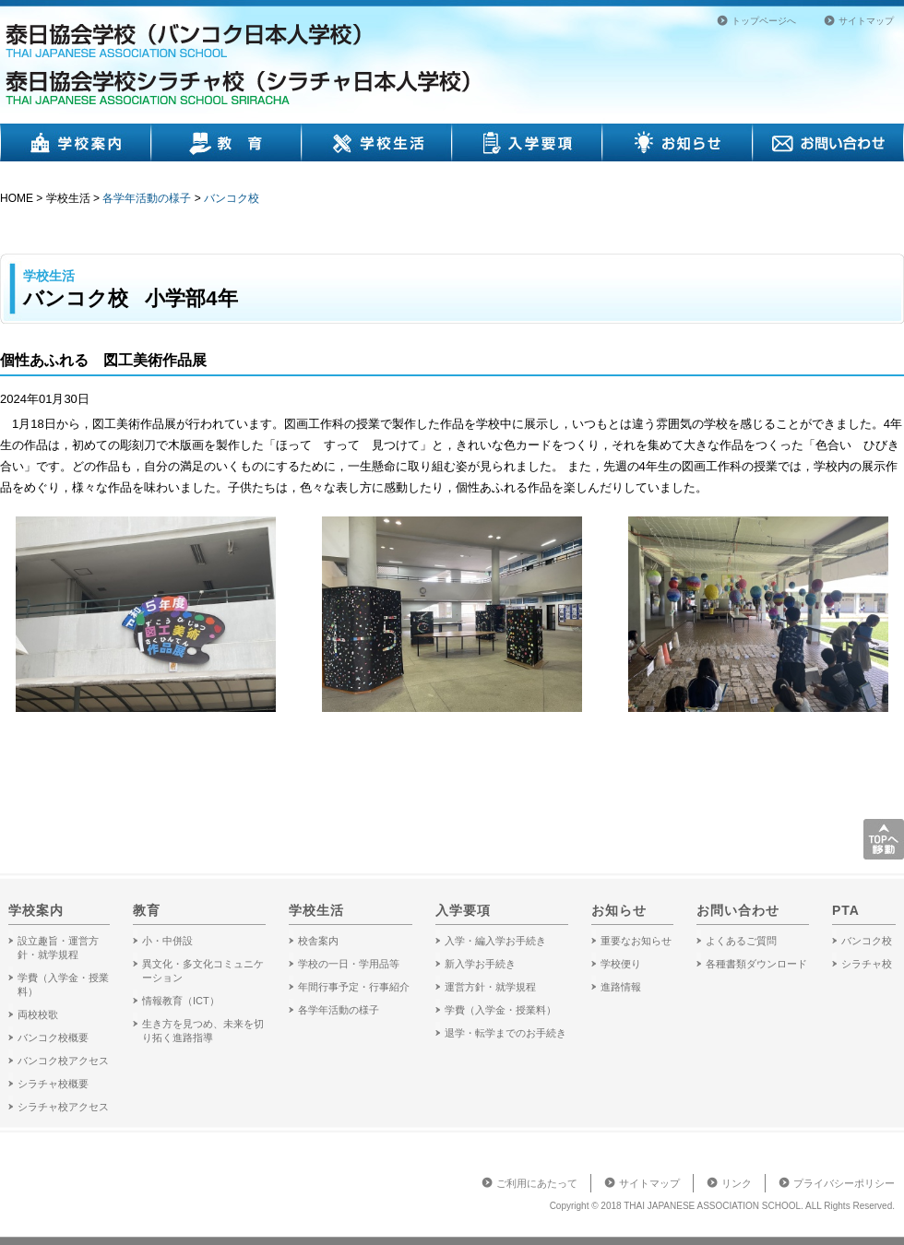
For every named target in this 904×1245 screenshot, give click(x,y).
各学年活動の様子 (146, 198)
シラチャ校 (866, 963)
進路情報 (621, 986)
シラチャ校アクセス (63, 1106)
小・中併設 (167, 940)
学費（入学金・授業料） (500, 1009)
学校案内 (75, 142)
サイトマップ (866, 21)
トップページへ (764, 21)
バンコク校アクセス (63, 1060)
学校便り (621, 963)
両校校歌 (38, 1014)
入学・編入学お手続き (495, 940)
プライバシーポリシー (844, 1183)
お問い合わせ (828, 142)
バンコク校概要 (53, 1037)
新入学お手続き (480, 963)
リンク (736, 1183)
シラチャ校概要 (53, 1083)
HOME (16, 198)
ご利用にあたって (536, 1183)
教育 (226, 142)
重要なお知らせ (636, 940)
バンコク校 (231, 198)
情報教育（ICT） (181, 1000)
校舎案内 (318, 940)
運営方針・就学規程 (490, 986)
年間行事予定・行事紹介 (354, 986)
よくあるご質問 (741, 940)
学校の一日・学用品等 (348, 963)
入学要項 (527, 142)
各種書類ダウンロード (756, 963)
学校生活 (377, 142)
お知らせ (677, 142)
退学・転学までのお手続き (505, 1032)
